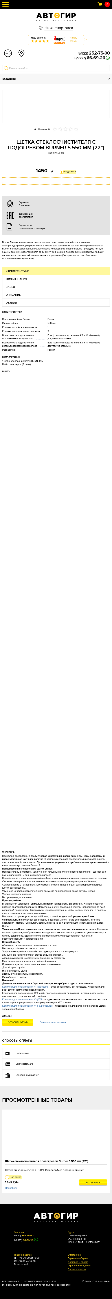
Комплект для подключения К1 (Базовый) (25, 986)
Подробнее (11, 1188)
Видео (10, 287)
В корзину (93, 1182)
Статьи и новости (77, 1269)
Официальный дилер (79, 1265)
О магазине (74, 1255)
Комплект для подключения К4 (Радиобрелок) (27, 1005)
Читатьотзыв (73, 39)
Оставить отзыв (18, 1022)
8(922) (94, 53)
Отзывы (11, 302)
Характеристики (17, 271)
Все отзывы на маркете (53, 1022)
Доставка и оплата (78, 1262)
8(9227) (89, 58)
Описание (13, 295)
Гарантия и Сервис (78, 1258)
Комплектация (16, 279)
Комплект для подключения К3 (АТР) (22, 999)
